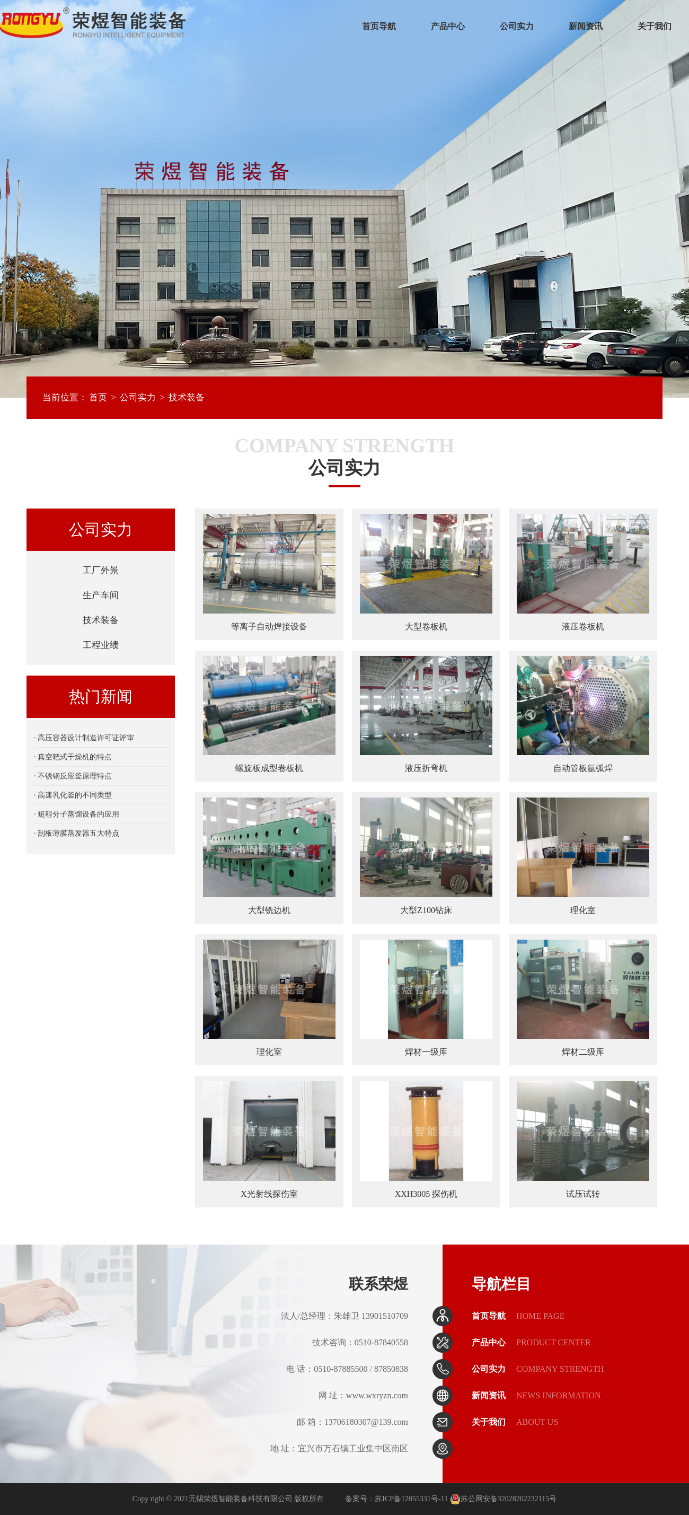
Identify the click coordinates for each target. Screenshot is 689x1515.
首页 (98, 397)
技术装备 (187, 397)
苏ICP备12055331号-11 (411, 1499)
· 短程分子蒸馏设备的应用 (76, 814)
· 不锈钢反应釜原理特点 (73, 776)
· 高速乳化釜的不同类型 (73, 795)
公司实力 (517, 26)
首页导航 (379, 26)
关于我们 (655, 26)
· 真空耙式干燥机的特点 (73, 757)
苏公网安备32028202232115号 (503, 1499)
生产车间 (101, 595)
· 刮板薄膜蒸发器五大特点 (76, 833)
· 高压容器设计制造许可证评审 (84, 738)
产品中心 (448, 26)
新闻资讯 (586, 26)
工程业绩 (101, 645)
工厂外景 (101, 570)
